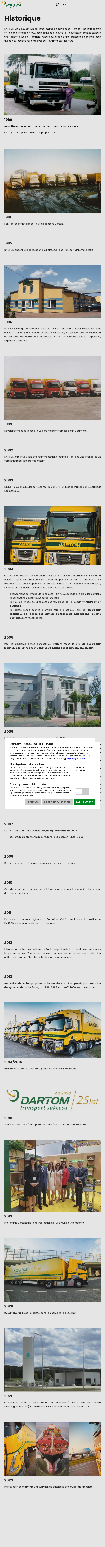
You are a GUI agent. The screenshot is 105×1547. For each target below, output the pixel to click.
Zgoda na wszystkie (57, 802)
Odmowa (33, 802)
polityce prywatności (75, 758)
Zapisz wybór (84, 802)
